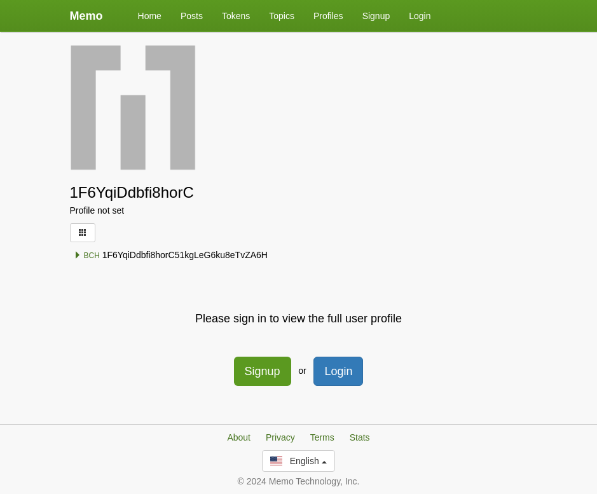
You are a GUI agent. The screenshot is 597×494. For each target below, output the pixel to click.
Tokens (236, 16)
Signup (376, 16)
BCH (87, 255)
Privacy (280, 437)
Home (149, 16)
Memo (86, 16)
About (238, 437)
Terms (322, 437)
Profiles (328, 16)
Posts (192, 16)
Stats (360, 437)
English (298, 461)
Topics (281, 16)
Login (419, 16)
